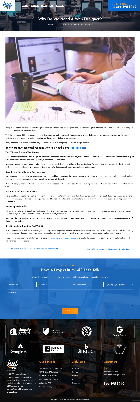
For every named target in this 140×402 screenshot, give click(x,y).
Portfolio (46, 6)
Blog (54, 6)
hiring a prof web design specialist (65, 237)
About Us (25, 6)
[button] (36, 6)
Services (36, 6)
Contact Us (62, 6)
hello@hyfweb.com (111, 371)
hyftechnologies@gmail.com (115, 374)
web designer (78, 148)
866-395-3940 (114, 383)
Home (50, 24)
